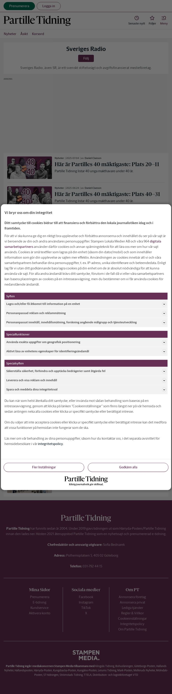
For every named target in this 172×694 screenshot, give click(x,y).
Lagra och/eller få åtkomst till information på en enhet (86, 304)
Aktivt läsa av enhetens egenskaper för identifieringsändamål (86, 351)
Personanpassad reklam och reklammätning (86, 313)
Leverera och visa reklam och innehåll (86, 380)
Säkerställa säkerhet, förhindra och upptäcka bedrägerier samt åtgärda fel (86, 371)
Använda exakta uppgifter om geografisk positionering (86, 342)
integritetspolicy (50, 443)
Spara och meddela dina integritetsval (86, 389)
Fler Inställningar (44, 467)
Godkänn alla (128, 467)
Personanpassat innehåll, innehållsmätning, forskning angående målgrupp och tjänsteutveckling (86, 322)
